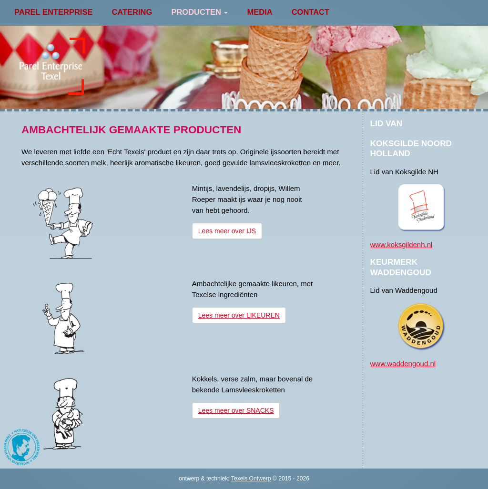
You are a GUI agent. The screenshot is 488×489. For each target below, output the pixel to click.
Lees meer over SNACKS (236, 410)
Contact (310, 12)
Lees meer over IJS (227, 231)
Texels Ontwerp (251, 478)
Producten (199, 12)
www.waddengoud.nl (403, 363)
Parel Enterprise (53, 12)
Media (259, 12)
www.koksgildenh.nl (401, 244)
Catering (132, 12)
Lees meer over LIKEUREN (239, 315)
